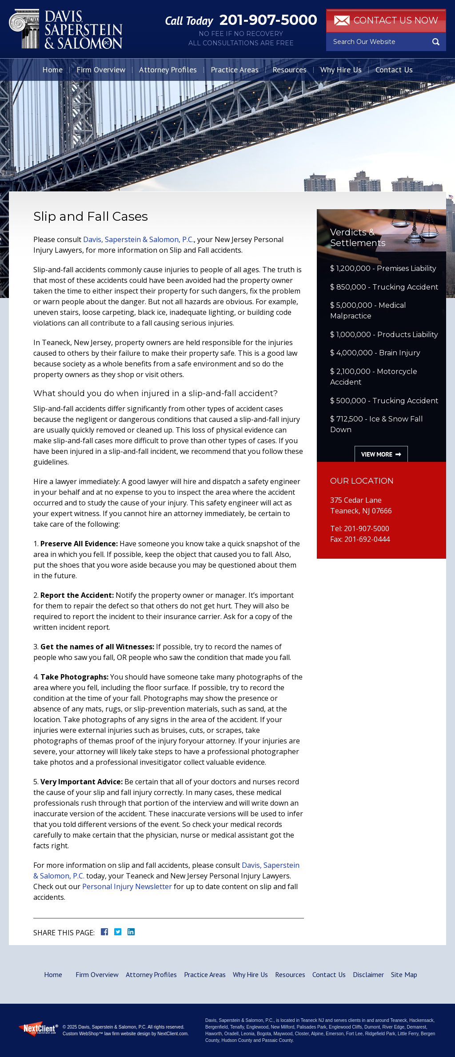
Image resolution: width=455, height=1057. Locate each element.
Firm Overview (100, 69)
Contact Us (394, 69)
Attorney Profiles (168, 69)
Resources (289, 69)
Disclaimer (368, 974)
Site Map (404, 974)
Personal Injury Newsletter (127, 886)
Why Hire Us (341, 69)
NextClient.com (172, 1033)
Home (52, 69)
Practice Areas (235, 69)
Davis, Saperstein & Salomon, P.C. (138, 239)
